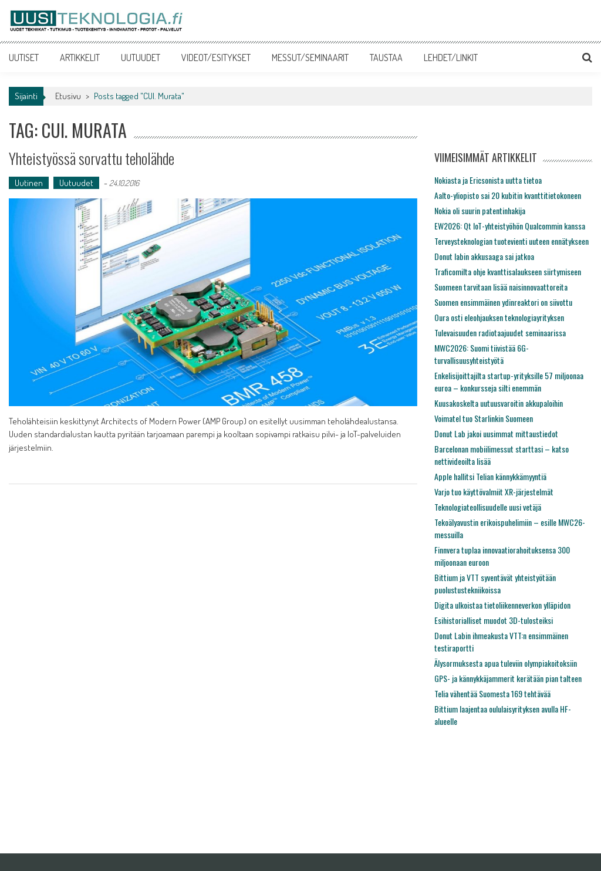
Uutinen (29, 182)
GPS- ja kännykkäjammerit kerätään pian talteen (508, 678)
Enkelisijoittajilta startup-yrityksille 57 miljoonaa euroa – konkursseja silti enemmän (508, 381)
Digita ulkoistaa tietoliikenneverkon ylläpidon (502, 605)
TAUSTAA (386, 57)
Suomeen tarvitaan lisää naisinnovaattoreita (501, 287)
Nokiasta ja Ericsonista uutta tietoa (488, 180)
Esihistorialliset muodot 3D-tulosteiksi (493, 620)
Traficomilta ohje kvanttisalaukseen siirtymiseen (507, 271)
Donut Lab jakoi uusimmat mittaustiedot (496, 433)
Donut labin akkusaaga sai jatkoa (484, 256)
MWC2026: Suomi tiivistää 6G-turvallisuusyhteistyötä (481, 354)
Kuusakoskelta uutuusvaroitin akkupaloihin (498, 403)
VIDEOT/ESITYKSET (216, 57)
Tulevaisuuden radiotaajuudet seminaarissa (500, 332)
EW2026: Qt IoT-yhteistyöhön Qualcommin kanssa (509, 226)
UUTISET (24, 57)
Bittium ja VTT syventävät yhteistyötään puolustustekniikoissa (495, 583)
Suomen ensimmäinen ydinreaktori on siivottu (503, 302)
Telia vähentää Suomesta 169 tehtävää (492, 693)
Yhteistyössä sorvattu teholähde (91, 158)
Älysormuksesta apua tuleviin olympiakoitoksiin (505, 663)
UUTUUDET (140, 57)
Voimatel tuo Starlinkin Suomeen (483, 418)
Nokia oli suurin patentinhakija (479, 210)
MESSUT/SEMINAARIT (310, 57)
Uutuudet (76, 182)
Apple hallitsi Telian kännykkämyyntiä (490, 476)
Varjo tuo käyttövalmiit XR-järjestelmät (493, 491)
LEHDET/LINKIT (451, 57)
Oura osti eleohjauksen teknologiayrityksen (499, 317)
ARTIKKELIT (80, 57)
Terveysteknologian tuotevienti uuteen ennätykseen (511, 241)
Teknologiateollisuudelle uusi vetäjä (487, 507)
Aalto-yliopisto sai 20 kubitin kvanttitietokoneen (507, 195)
